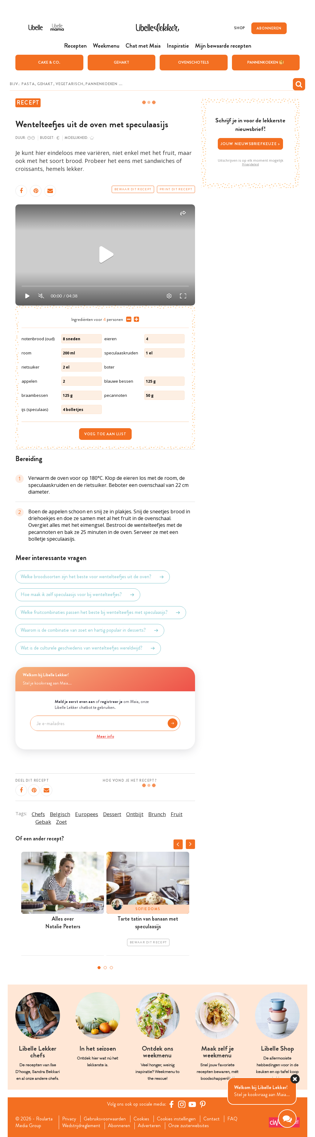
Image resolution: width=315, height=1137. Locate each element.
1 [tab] (99, 967)
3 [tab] (111, 967)
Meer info (105, 736)
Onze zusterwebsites (188, 1125)
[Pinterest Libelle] (202, 1104)
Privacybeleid (250, 164)
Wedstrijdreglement (81, 1125)
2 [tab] (105, 967)
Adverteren (149, 1125)
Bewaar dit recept (132, 189)
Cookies (141, 1118)
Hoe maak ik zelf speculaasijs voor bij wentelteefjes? (78, 594)
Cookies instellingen (176, 1118)
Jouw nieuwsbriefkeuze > (251, 144)
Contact (211, 1118)
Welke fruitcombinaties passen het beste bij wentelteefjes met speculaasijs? (101, 612)
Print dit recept (176, 189)
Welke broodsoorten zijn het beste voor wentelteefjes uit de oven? (93, 577)
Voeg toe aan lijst (105, 434)
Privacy (69, 1118)
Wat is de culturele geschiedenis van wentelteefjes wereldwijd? (88, 648)
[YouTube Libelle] (192, 1104)
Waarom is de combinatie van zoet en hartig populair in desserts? (90, 630)
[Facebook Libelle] (171, 1104)
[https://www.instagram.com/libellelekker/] (181, 1104)
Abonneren (119, 1125)
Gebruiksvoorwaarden (105, 1118)
